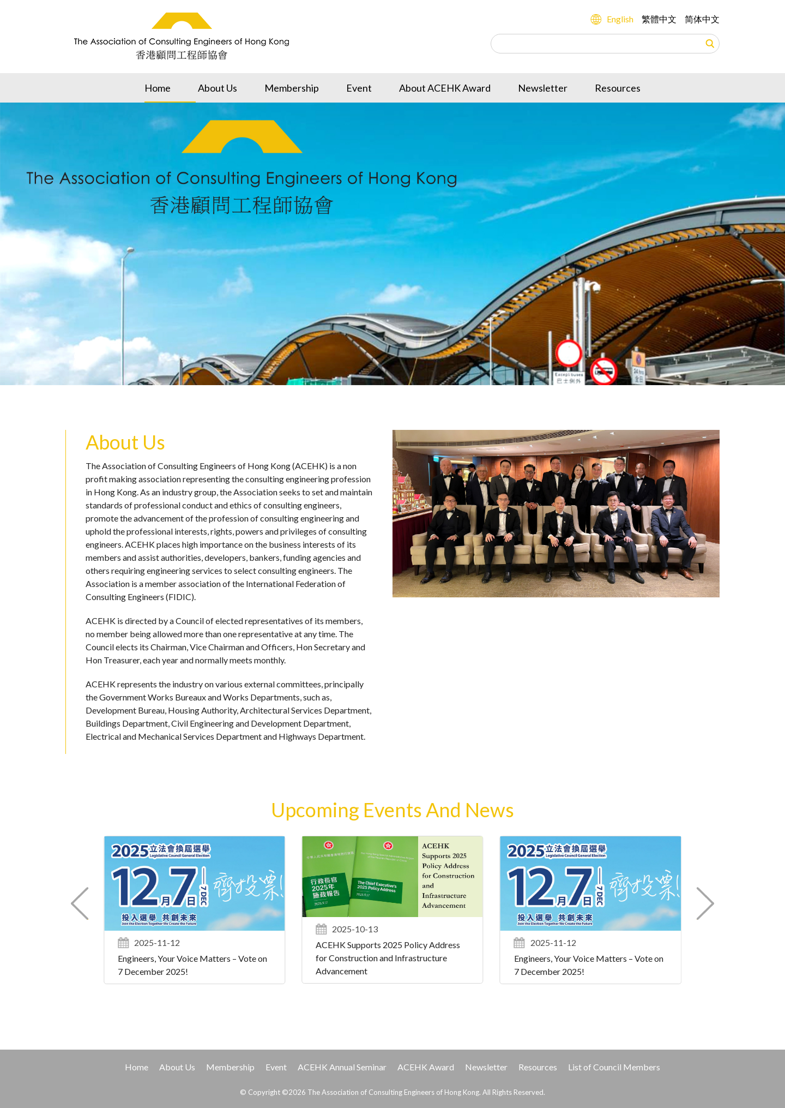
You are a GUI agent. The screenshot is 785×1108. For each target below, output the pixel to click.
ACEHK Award (425, 1067)
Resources (618, 88)
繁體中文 (659, 19)
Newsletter (542, 88)
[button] (705, 903)
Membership (291, 88)
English (620, 19)
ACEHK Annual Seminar (342, 1067)
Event (359, 88)
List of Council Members (614, 1067)
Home (157, 88)
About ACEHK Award (445, 88)
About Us (217, 88)
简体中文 (702, 19)
